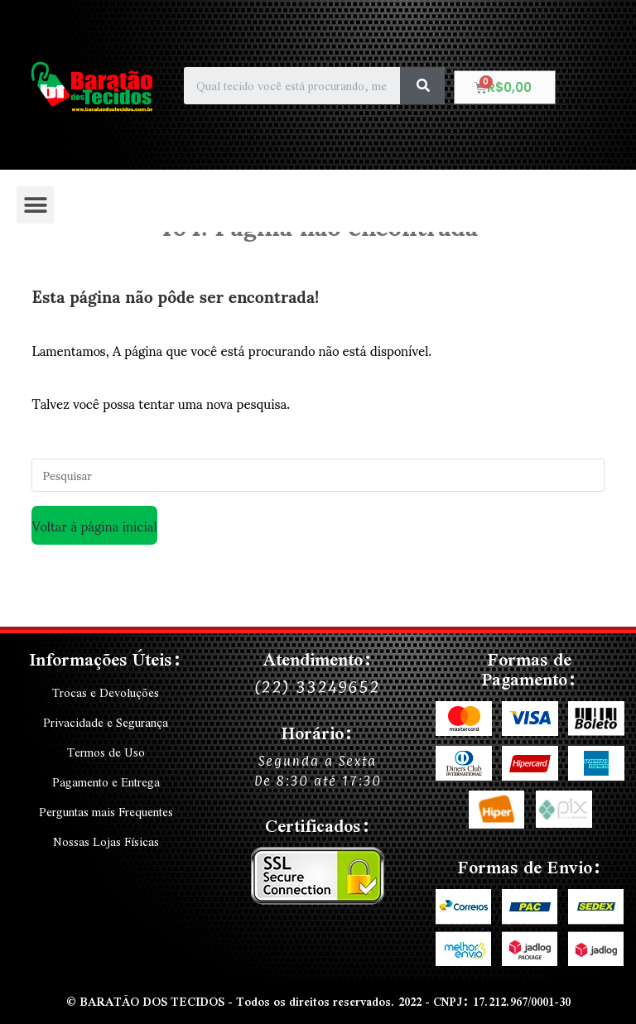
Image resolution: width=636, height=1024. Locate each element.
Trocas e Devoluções (105, 693)
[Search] (422, 85)
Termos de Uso (105, 752)
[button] (35, 205)
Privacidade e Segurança (106, 722)
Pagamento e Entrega (105, 782)
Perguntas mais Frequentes (106, 812)
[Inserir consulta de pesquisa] (317, 475)
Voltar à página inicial (94, 525)
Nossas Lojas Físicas (106, 842)
